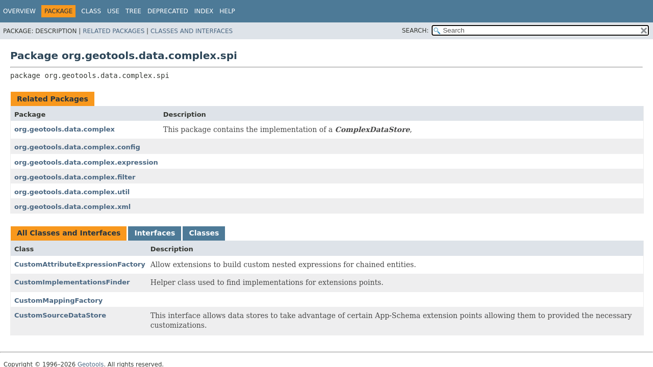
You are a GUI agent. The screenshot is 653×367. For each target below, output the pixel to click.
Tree (133, 11)
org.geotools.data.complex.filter (74, 177)
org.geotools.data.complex (64, 129)
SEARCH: (415, 30)
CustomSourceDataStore (60, 315)
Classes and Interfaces (191, 31)
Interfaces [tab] (154, 233)
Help (227, 11)
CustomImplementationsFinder (72, 282)
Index (204, 11)
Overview (19, 11)
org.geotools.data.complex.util (72, 192)
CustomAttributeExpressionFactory (79, 264)
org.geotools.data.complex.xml (72, 207)
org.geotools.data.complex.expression (86, 162)
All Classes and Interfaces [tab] (68, 233)
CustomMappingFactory (58, 300)
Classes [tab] (204, 233)
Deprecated (167, 11)
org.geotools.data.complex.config (77, 147)
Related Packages (113, 31)
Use (113, 11)
